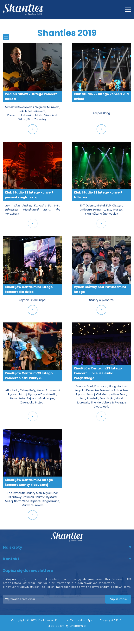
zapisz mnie (118, 599)
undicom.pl (76, 626)
